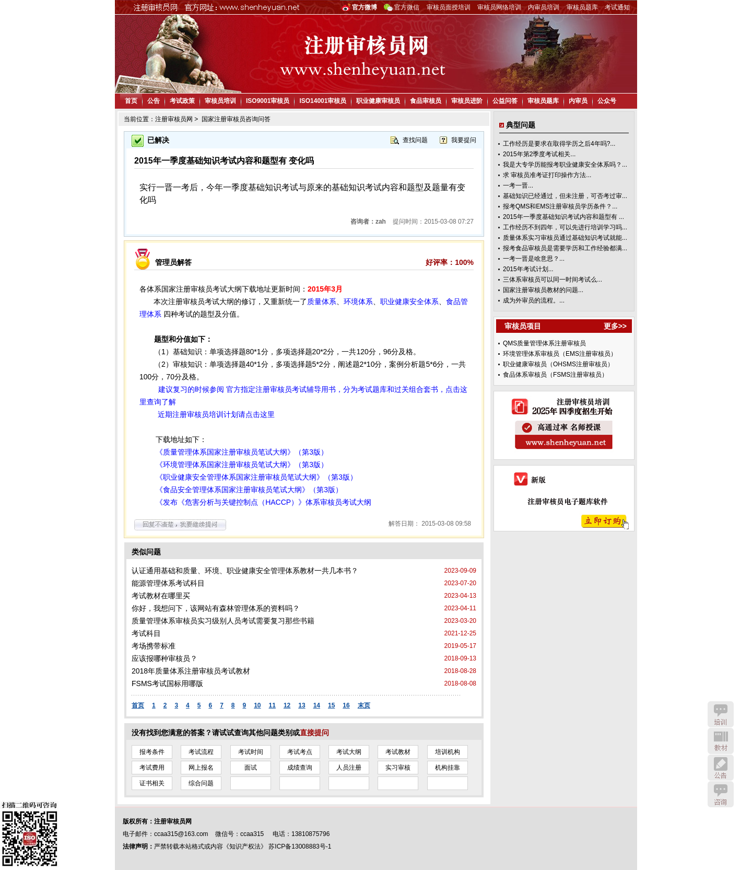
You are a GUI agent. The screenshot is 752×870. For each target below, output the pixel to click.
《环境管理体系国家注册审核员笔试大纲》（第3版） (242, 464)
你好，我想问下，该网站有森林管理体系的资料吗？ (216, 608)
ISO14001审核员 (322, 101)
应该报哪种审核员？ (164, 658)
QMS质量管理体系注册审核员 (544, 343)
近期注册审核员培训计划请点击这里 (216, 414)
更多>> (615, 326)
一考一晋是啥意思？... (534, 258)
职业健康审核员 (378, 101)
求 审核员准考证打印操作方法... (547, 175)
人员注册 (348, 767)
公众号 (606, 101)
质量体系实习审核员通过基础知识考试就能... (565, 237)
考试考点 (299, 752)
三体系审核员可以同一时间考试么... (552, 279)
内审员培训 (543, 7)
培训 (721, 714)
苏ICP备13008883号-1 (299, 846)
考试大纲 (348, 752)
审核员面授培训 (449, 7)
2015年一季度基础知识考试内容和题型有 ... (563, 217)
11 (272, 705)
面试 (250, 767)
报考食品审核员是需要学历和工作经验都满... (565, 248)
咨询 (721, 794)
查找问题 (415, 140)
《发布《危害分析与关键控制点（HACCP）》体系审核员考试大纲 (263, 502)
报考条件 (151, 752)
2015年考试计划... (528, 269)
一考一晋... (518, 185)
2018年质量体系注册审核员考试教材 (191, 671)
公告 (153, 101)
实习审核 (397, 767)
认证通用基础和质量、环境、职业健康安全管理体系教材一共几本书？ (245, 570)
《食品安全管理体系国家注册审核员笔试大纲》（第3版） (249, 489)
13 (301, 705)
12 (287, 705)
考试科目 (146, 633)
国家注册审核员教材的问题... (543, 290)
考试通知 (617, 7)
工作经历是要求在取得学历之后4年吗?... (559, 143)
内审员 (578, 101)
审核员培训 (220, 101)
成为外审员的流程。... (534, 300)
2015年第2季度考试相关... (539, 154)
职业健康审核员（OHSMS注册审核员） (558, 364)
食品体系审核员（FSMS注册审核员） (555, 374)
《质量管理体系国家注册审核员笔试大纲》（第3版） (242, 452)
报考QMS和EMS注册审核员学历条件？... (560, 206)
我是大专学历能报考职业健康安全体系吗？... (565, 164)
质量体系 (321, 301)
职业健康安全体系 (409, 301)
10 (257, 705)
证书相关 (151, 783)
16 (346, 705)
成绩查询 (299, 767)
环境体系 (358, 301)
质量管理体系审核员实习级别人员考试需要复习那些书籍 (223, 621)
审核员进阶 (467, 101)
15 (331, 705)
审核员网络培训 (499, 7)
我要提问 (463, 140)
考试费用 (151, 767)
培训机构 (447, 752)
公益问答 (505, 101)
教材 (721, 741)
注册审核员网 (174, 119)
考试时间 (250, 752)
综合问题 (201, 783)
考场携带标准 (153, 646)
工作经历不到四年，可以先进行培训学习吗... (565, 227)
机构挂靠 (447, 767)
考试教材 (397, 752)
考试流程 (201, 752)
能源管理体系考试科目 (168, 583)
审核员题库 (582, 7)
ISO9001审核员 (267, 101)
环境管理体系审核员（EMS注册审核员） (560, 353)
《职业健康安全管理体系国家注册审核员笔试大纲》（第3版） (256, 477)
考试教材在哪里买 (161, 595)
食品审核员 (425, 101)
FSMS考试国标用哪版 (167, 683)
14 (316, 705)
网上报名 (201, 767)
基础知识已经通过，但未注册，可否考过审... (565, 196)
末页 (364, 705)
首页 (131, 101)
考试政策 (182, 101)
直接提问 (314, 732)
